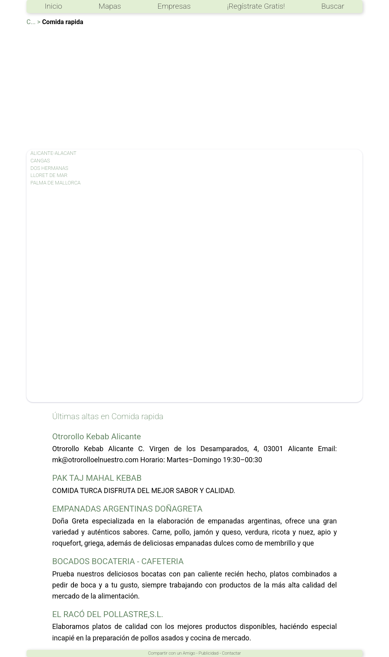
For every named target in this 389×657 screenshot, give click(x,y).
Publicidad (208, 653)
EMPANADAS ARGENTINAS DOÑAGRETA (127, 509)
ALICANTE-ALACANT (53, 153)
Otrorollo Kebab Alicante (96, 436)
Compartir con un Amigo (171, 653)
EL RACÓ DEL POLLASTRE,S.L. (107, 614)
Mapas (109, 6)
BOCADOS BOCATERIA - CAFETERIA (117, 561)
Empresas (174, 6)
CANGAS (40, 161)
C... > (33, 22)
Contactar (231, 653)
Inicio (53, 6)
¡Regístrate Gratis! (256, 6)
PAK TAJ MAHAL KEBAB (97, 478)
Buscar (332, 6)
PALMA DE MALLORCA (55, 183)
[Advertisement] (194, 86)
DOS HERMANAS (49, 168)
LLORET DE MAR (49, 175)
